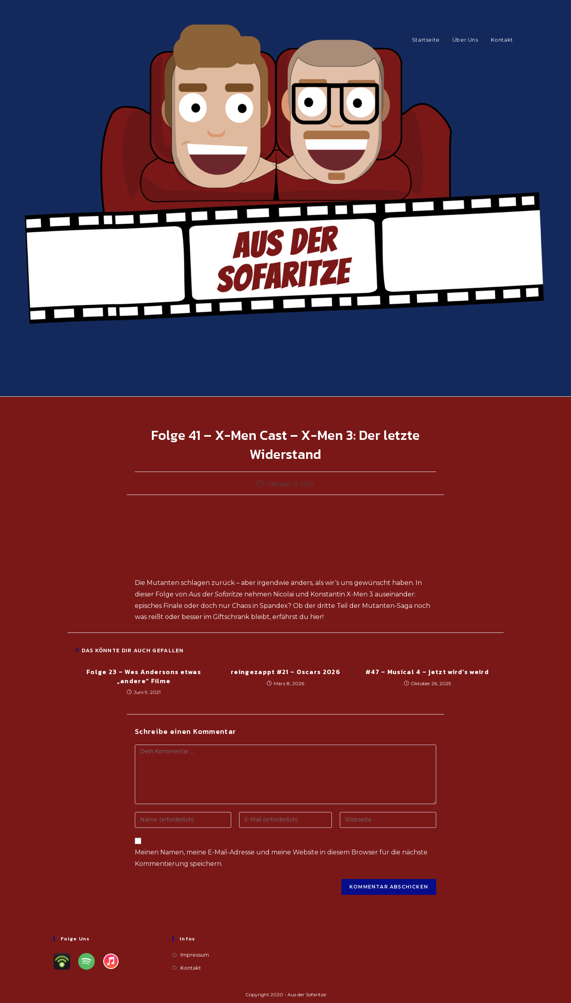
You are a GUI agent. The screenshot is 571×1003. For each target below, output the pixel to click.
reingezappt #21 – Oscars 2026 (285, 671)
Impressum (194, 954)
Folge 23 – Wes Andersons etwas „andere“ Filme (143, 676)
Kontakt (190, 968)
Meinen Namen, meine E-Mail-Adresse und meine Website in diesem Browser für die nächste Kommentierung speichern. (281, 857)
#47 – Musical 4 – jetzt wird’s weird (427, 671)
